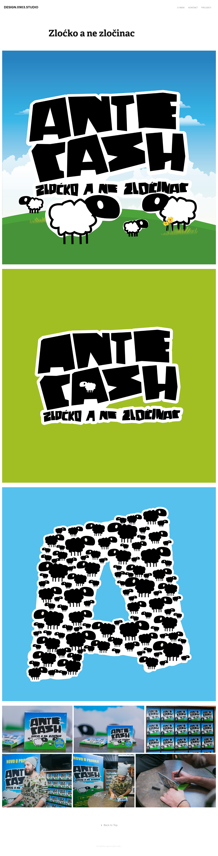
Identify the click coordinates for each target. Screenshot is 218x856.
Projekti (206, 7)
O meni (181, 7)
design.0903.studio (21, 7)
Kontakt (193, 7)
